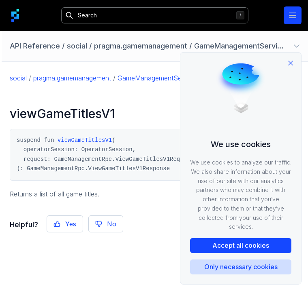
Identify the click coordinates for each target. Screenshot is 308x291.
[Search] (155, 15)
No (105, 224)
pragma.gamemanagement (72, 78)
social (18, 78)
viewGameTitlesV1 (85, 140)
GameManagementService (157, 78)
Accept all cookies (240, 245)
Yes (64, 224)
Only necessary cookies (241, 267)
